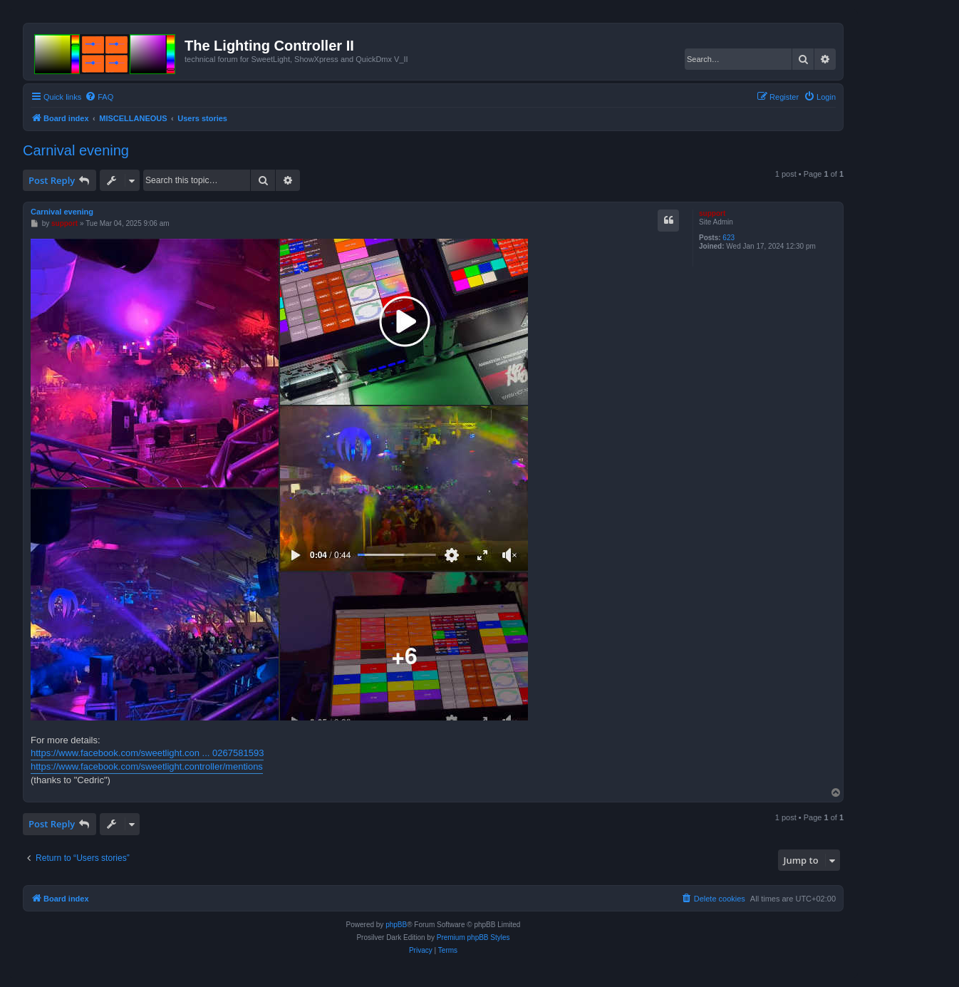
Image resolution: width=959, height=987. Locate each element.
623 (728, 238)
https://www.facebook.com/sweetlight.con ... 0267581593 (147, 753)
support (712, 213)
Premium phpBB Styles (473, 937)
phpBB (396, 925)
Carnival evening (76, 150)
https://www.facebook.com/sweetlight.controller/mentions (147, 766)
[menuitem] (99, 96)
